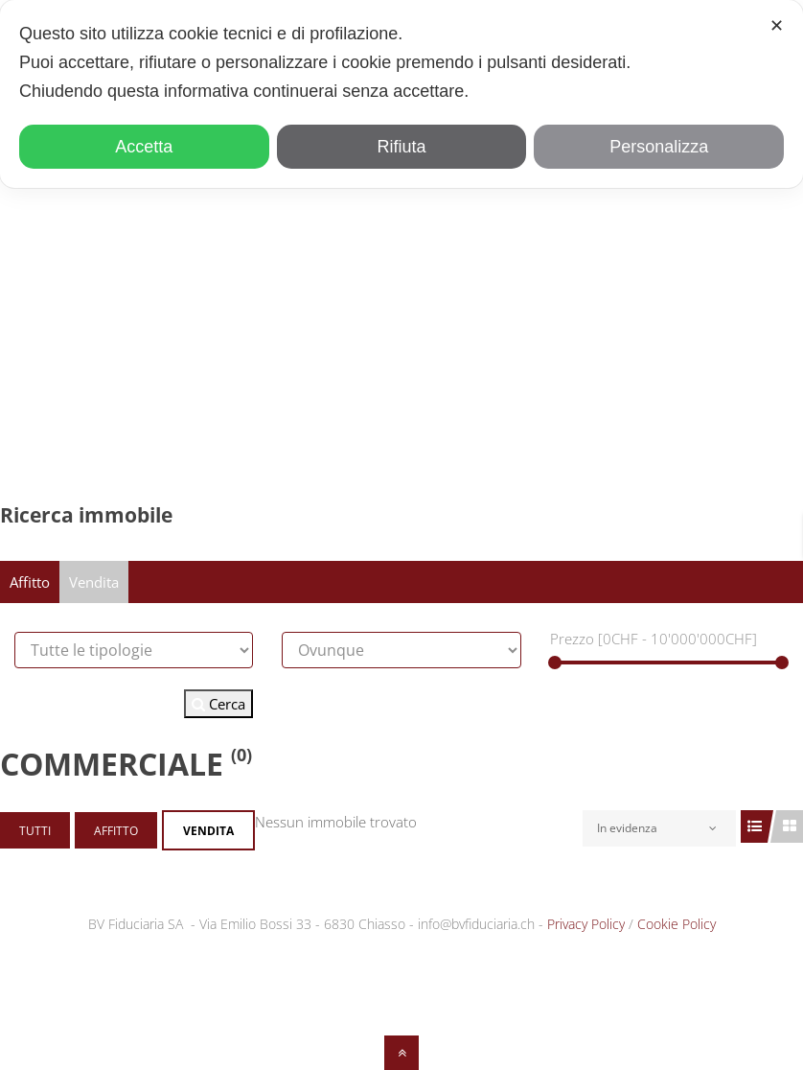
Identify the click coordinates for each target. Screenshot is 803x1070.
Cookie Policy (676, 924)
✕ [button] (776, 25)
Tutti (35, 831)
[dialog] (401, 94)
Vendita (94, 582)
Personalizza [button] (658, 146)
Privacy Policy (586, 924)
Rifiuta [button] (401, 146)
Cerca (218, 703)
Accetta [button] (143, 146)
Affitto (30, 582)
